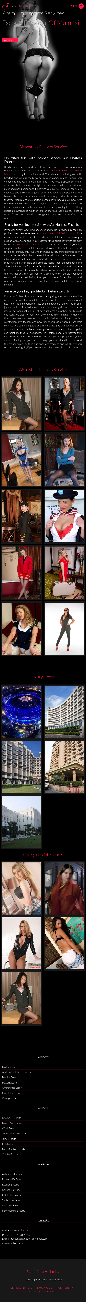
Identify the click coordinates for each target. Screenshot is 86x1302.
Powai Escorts (9, 1082)
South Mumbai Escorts (14, 1133)
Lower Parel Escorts (13, 1123)
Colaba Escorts (10, 1144)
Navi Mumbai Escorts (13, 1149)
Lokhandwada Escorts (14, 1066)
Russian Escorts (10, 1184)
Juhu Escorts (9, 1138)
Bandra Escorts (10, 1077)
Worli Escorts (9, 1128)
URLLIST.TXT (34, 1291)
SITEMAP (69, 1287)
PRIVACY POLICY (44, 1287)
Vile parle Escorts (11, 1205)
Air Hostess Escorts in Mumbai (29, 244)
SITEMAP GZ (50, 1291)
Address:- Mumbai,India (15, 1230)
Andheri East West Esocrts (16, 1072)
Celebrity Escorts (11, 1194)
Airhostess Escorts (12, 1174)
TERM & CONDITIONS (21, 1287)
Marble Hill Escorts (12, 1092)
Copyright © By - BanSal (46, 1279)
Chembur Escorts (11, 1117)
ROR (59, 1287)
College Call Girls (11, 1189)
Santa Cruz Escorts (12, 1200)
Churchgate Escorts (13, 1087)
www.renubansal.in (12, 1243)
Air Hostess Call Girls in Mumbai (60, 233)
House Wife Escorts (13, 1179)
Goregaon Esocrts (12, 1098)
